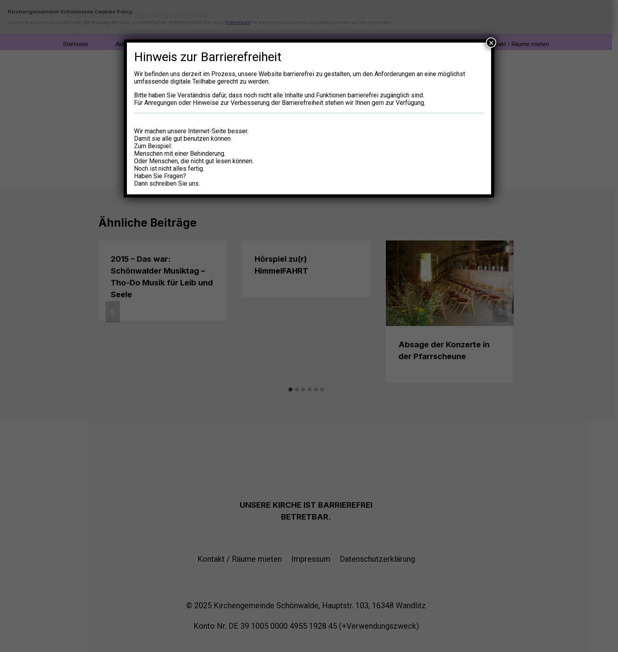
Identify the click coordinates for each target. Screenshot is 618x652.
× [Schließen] (491, 42)
